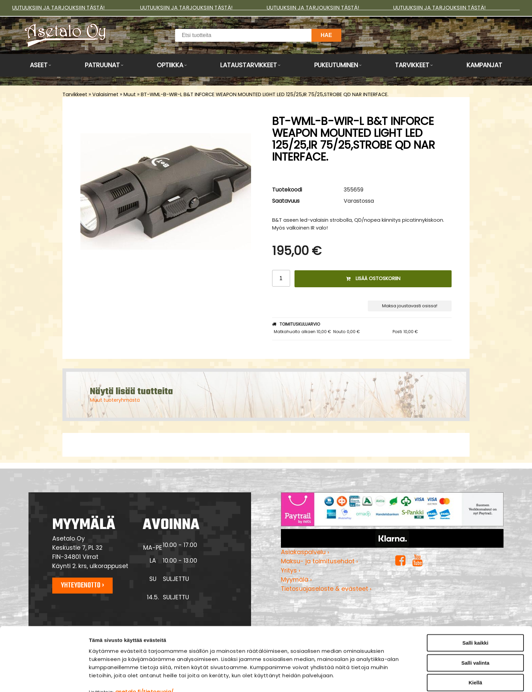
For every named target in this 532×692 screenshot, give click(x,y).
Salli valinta (475, 628)
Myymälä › (296, 580)
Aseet (39, 65)
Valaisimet (105, 94)
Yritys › (290, 570)
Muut (130, 94)
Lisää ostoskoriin (373, 278)
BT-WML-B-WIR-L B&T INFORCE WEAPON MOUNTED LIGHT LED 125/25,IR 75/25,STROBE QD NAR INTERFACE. (264, 94)
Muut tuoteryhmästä (115, 400)
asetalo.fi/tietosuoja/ (144, 656)
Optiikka (170, 65)
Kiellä (475, 647)
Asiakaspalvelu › (305, 552)
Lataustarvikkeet (248, 65)
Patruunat (102, 65)
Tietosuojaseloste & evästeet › (326, 589)
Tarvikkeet (412, 65)
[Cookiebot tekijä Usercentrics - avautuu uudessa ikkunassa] (44, 679)
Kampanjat (484, 65)
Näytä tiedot (364, 678)
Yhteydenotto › (82, 585)
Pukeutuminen (336, 65)
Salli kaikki (475, 608)
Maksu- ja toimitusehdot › (319, 561)
